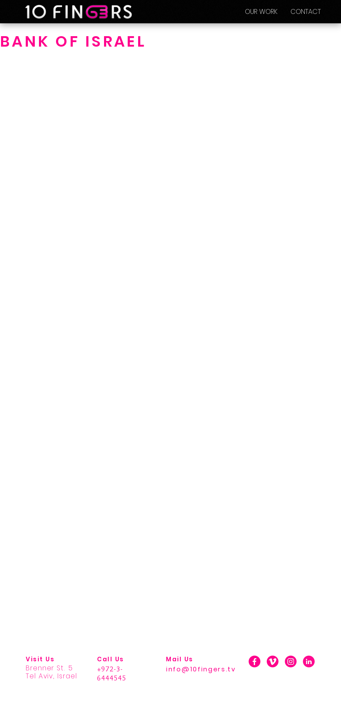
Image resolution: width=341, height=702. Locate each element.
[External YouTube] (170, 157)
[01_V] (273, 661)
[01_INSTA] (291, 661)
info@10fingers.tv (201, 669)
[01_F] (254, 661)
